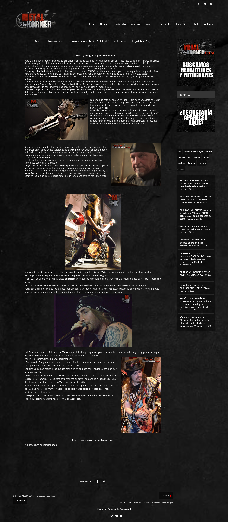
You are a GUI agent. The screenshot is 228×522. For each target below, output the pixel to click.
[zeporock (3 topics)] (202, 162)
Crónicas (149, 23)
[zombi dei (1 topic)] (182, 162)
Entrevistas (165, 23)
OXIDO (40, 67)
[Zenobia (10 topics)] (181, 156)
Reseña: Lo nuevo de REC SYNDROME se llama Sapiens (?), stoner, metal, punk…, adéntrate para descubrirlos (195, 302)
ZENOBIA (47, 164)
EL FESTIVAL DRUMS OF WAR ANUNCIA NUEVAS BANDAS (195, 273)
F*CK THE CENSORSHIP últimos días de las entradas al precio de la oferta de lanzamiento (195, 321)
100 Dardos (41, 169)
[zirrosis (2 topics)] (181, 168)
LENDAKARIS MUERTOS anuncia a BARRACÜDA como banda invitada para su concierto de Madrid (195, 257)
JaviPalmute (108, 54)
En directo (120, 23)
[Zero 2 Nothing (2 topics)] (193, 156)
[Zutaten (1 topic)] (191, 162)
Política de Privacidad (119, 507)
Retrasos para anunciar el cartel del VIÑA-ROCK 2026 (194, 227)
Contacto (208, 23)
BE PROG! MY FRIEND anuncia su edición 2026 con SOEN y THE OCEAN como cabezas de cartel (196, 213)
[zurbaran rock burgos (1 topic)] (193, 150)
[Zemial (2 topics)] (205, 156)
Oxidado (52, 161)
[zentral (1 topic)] (208, 150)
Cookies (101, 507)
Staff (195, 23)
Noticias (104, 23)
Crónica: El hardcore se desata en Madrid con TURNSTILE (192, 241)
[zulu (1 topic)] (179, 150)
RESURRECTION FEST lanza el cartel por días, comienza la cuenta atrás (195, 198)
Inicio (92, 23)
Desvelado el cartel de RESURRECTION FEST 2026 (194, 286)
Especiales (182, 23)
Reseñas (135, 23)
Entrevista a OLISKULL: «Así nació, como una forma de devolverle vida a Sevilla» (194, 182)
